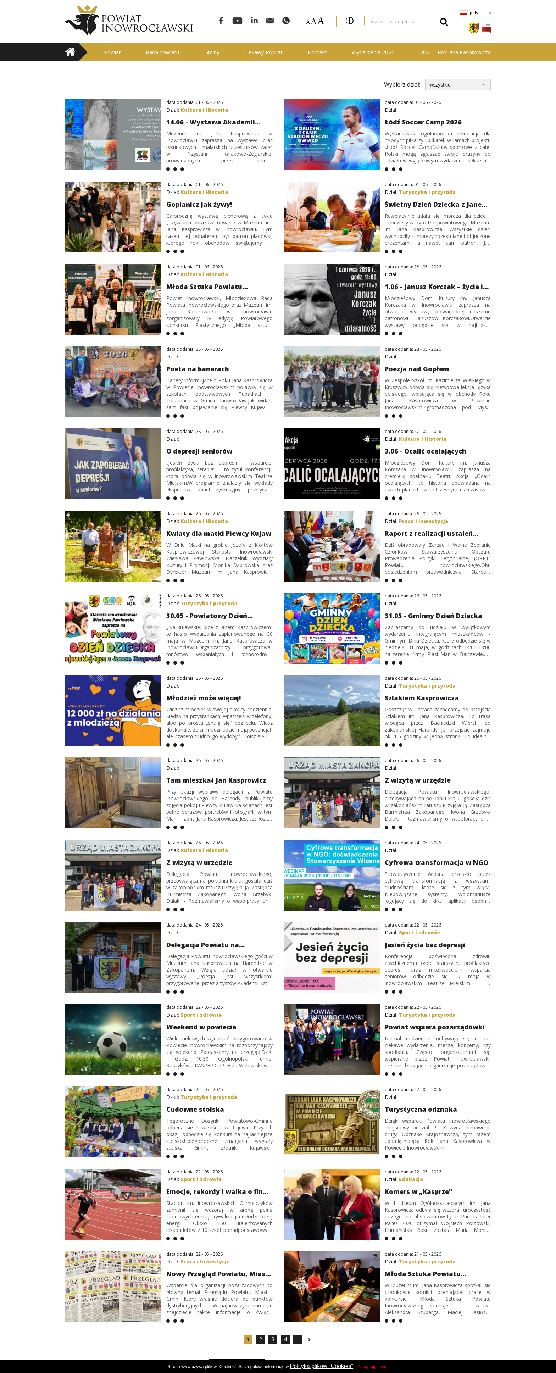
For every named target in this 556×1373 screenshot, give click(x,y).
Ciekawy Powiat (263, 52)
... (297, 1339)
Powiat (112, 52)
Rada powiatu (162, 52)
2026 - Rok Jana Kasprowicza (455, 52)
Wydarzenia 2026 (373, 52)
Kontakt (317, 52)
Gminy (211, 52)
